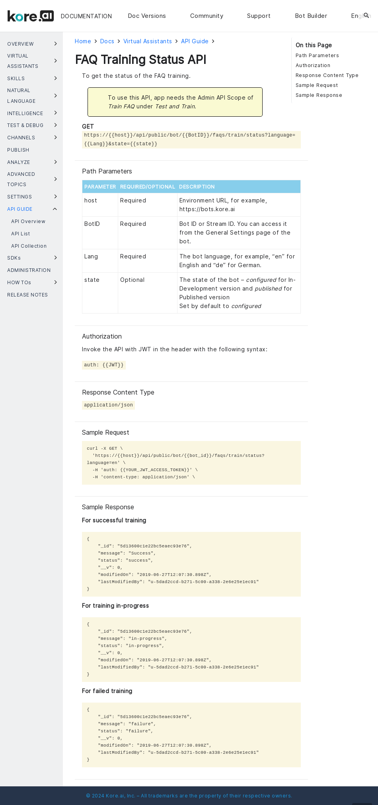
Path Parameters (317, 55)
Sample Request (317, 85)
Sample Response (319, 95)
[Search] (366, 16)
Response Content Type (327, 75)
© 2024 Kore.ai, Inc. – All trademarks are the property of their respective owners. (189, 796)
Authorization (313, 65)
